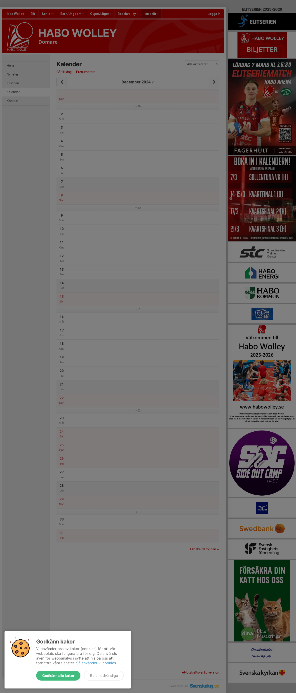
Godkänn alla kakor (58, 675)
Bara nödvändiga (104, 675)
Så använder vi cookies (96, 663)
